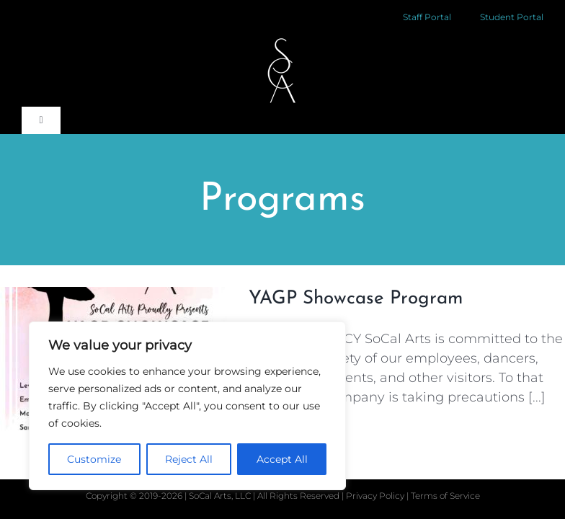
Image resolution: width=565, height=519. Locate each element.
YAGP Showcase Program (356, 299)
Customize (94, 459)
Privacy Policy (376, 495)
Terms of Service (445, 495)
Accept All (282, 459)
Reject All (189, 459)
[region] (187, 405)
